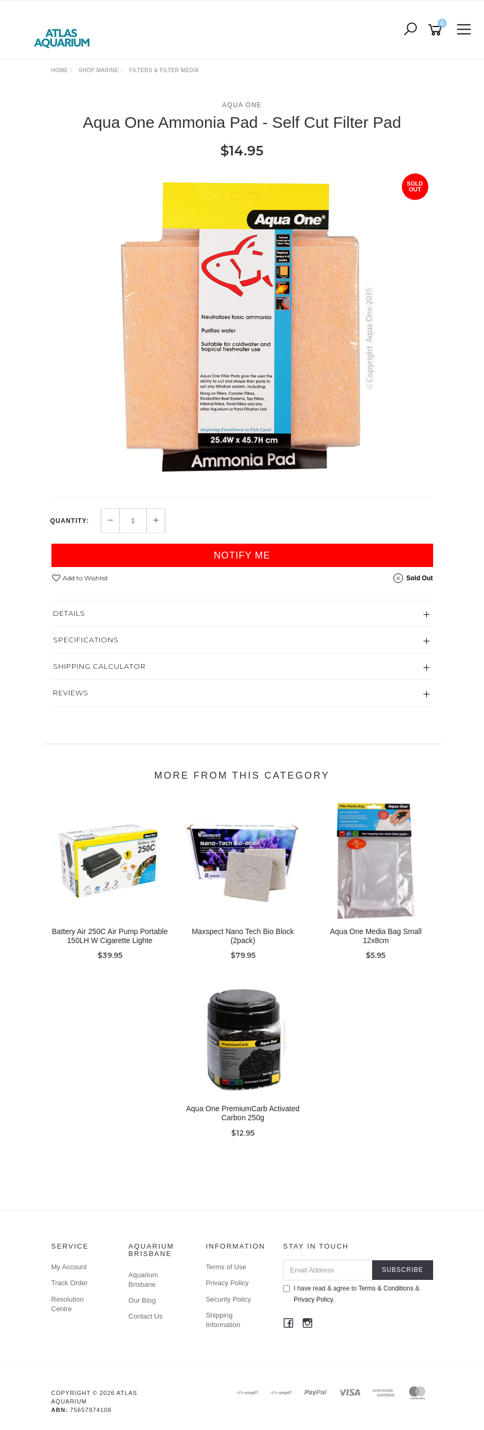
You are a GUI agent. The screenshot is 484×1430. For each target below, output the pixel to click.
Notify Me (242, 555)
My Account (69, 1267)
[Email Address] (328, 1270)
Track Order (69, 1283)
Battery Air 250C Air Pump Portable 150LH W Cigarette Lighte (110, 936)
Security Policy (228, 1299)
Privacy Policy (227, 1283)
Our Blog (141, 1300)
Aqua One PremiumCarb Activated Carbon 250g (243, 1113)
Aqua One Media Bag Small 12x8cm (376, 936)
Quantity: (69, 521)
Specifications (86, 639)
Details (69, 613)
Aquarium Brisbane (143, 1279)
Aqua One (242, 105)
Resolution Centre (67, 1304)
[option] (242, 327)
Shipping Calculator (99, 666)
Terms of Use (226, 1267)
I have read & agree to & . (351, 1294)
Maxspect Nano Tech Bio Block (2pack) (243, 936)
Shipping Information (223, 1320)
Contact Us (145, 1316)
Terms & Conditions (385, 1288)
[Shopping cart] (436, 30)
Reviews (71, 692)
